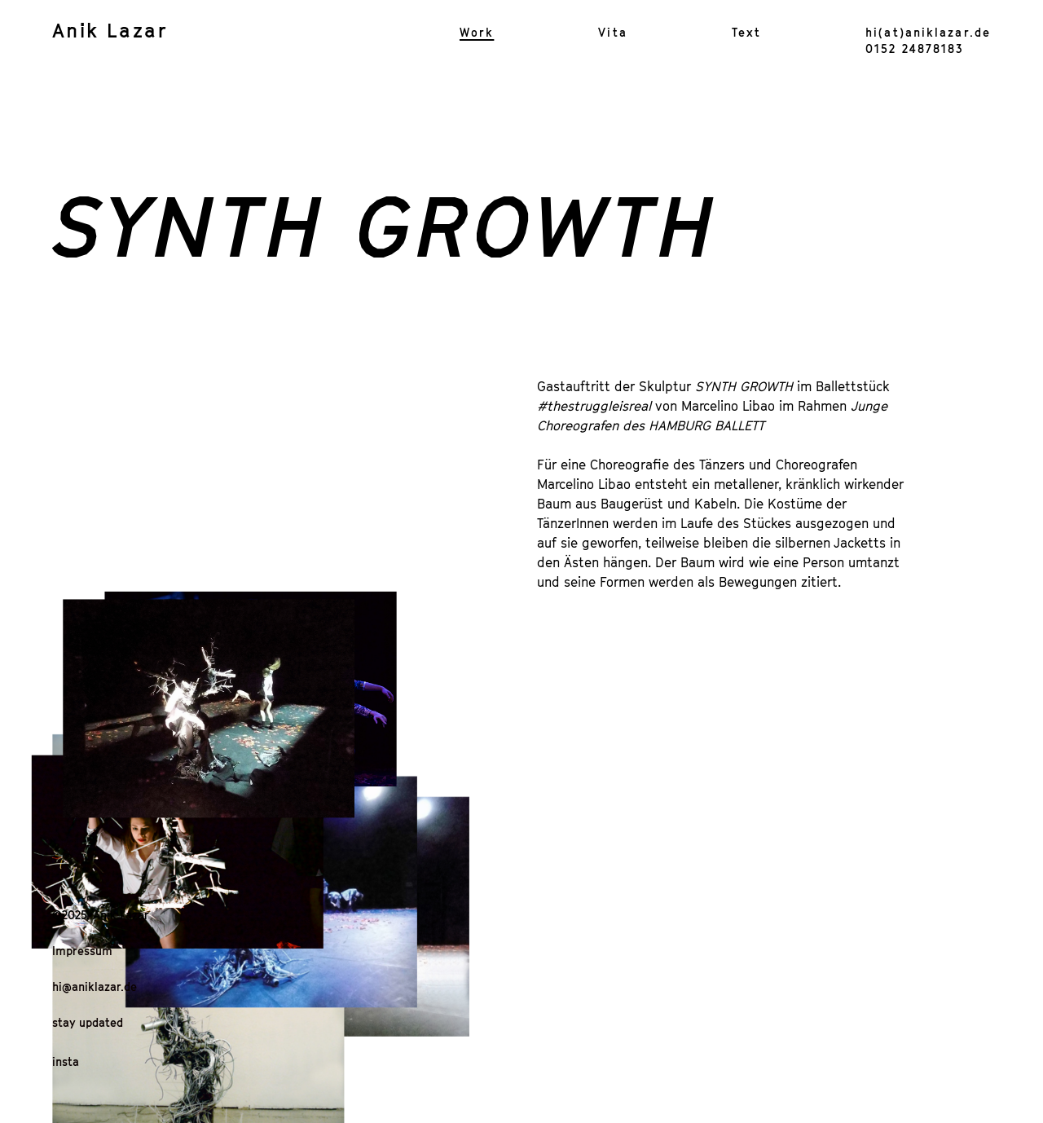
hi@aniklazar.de (94, 986)
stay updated (87, 1022)
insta (65, 1061)
